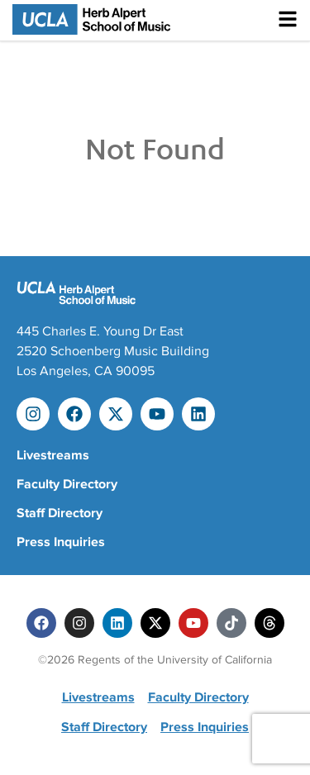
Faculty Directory (67, 484)
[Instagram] (79, 623)
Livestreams (53, 455)
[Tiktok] (231, 623)
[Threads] (269, 623)
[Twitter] (155, 623)
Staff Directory (60, 513)
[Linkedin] (117, 623)
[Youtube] (193, 623)
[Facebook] (41, 623)
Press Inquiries (61, 542)
